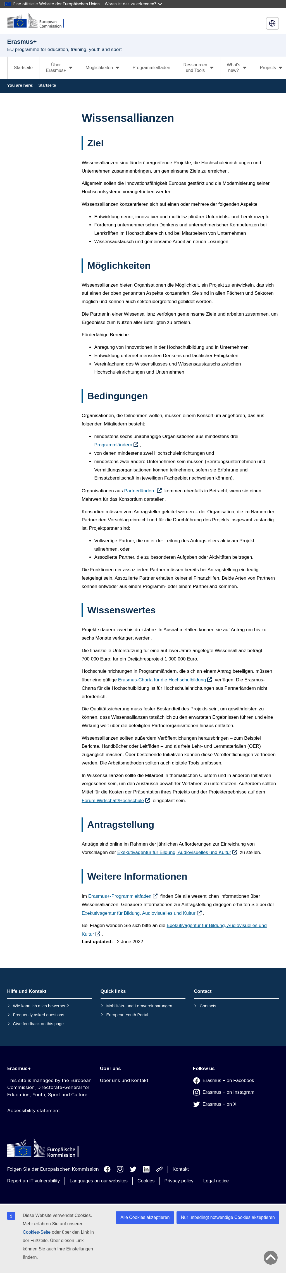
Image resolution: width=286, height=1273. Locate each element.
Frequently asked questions (38, 1014)
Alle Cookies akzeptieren (145, 1217)
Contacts (208, 1005)
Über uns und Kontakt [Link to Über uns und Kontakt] (124, 1080)
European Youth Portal (127, 1014)
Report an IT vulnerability (33, 1181)
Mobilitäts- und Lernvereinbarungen (139, 1005)
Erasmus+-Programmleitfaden (119, 896)
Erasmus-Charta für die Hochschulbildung (162, 680)
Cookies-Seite (37, 1232)
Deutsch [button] (272, 23)
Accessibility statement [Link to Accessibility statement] (33, 1110)
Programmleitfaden (151, 67)
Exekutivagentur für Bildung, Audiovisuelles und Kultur (174, 852)
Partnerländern (140, 490)
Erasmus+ (19, 1068)
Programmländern (113, 444)
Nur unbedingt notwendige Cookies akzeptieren (228, 1217)
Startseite (23, 67)
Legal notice (216, 1181)
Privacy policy (179, 1181)
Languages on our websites (99, 1181)
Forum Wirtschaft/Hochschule (113, 800)
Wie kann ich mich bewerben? (41, 1005)
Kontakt (181, 1169)
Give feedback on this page (38, 1023)
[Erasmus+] (39, 21)
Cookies (145, 1181)
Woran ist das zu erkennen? (133, 3)
